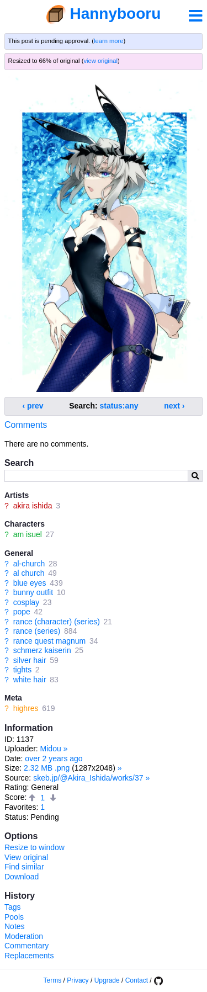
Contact (136, 980)
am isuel (27, 534)
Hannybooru (115, 13)
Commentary (26, 945)
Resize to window (34, 847)
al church (29, 573)
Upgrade (107, 980)
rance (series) (37, 631)
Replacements (29, 955)
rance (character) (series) (56, 621)
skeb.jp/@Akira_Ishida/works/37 (88, 777)
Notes (14, 926)
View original (26, 857)
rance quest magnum (49, 640)
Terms (53, 980)
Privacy (77, 980)
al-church (29, 563)
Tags (12, 907)
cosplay (26, 602)
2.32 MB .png (47, 767)
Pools (14, 917)
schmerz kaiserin (42, 650)
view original (100, 60)
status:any (119, 405)
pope (21, 611)
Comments (25, 424)
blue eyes (29, 583)
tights (22, 669)
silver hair (29, 660)
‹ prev (33, 405)
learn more (108, 41)
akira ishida (32, 505)
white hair (29, 679)
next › (174, 405)
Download (21, 876)
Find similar (24, 866)
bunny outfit (33, 592)
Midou (50, 748)
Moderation (23, 936)
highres (26, 708)
